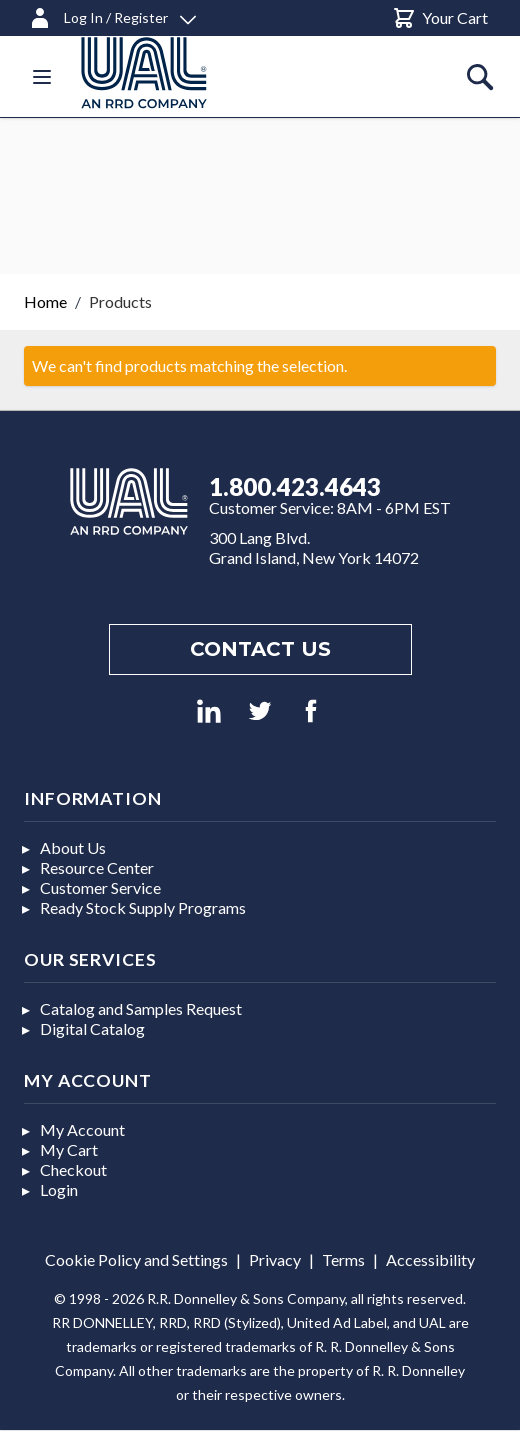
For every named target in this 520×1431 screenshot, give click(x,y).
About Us (73, 847)
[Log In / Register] (112, 14)
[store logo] (168, 72)
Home (45, 301)
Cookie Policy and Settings (136, 1259)
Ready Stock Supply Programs (143, 907)
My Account (82, 1129)
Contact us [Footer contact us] (260, 649)
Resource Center (97, 867)
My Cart (69, 1149)
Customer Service (100, 887)
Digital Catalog (92, 1028)
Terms (343, 1259)
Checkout (73, 1169)
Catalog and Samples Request (141, 1008)
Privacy (275, 1259)
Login (59, 1189)
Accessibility (430, 1259)
